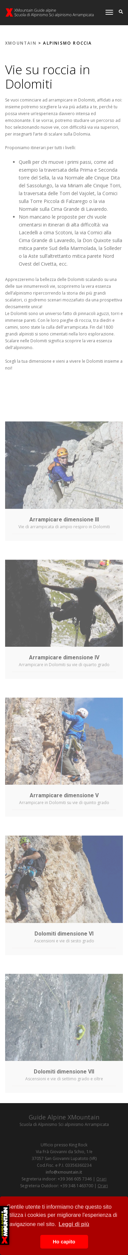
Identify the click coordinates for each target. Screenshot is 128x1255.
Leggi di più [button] (74, 1224)
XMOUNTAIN (21, 43)
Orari (101, 1179)
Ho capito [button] (64, 1241)
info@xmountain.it (64, 1172)
